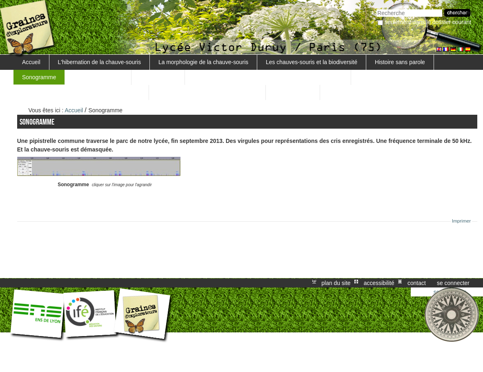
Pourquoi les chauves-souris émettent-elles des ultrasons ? (268, 77)
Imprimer (461, 221)
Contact (416, 283)
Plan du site (335, 283)
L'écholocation (158, 77)
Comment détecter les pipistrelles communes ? (81, 92)
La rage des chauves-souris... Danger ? (207, 92)
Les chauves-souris (97, 77)
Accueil (31, 62)
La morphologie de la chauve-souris (203, 62)
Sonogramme (39, 77)
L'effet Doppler (292, 92)
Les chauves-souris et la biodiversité (311, 62)
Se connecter (453, 283)
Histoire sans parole (400, 62)
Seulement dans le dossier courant (428, 22)
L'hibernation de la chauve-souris (99, 62)
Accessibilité (379, 283)
